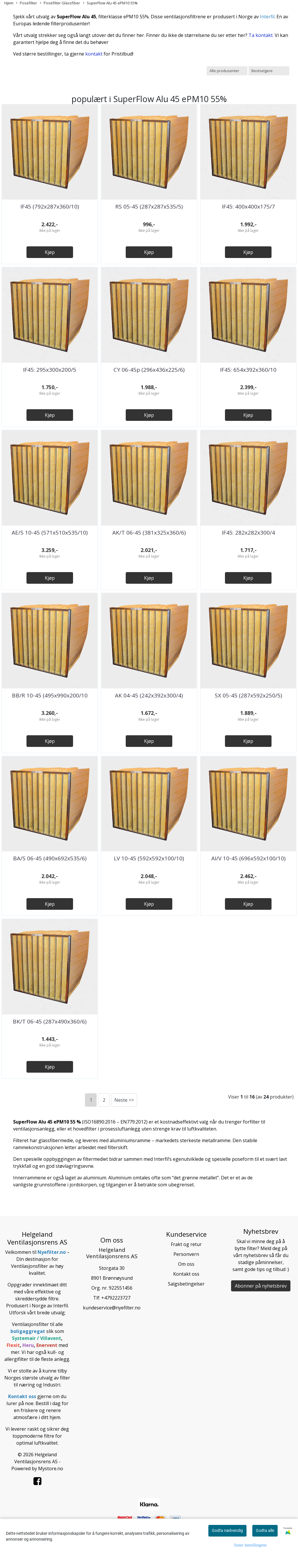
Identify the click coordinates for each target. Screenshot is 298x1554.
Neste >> (124, 1100)
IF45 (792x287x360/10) (49, 206)
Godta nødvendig (227, 1530)
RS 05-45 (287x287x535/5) (149, 206)
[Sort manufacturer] (227, 70)
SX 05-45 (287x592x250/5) (248, 695)
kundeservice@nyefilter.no (112, 1307)
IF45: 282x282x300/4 (248, 532)
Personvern (186, 1254)
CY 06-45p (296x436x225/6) (149, 369)
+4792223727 (115, 1298)
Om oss (186, 1264)
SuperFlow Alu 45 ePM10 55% (110, 3)
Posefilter (26, 3)
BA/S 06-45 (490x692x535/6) (49, 858)
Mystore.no (50, 1468)
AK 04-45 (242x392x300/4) (149, 695)
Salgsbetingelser (186, 1284)
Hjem (8, 3)
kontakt (93, 54)
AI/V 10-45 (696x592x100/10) (248, 858)
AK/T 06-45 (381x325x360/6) (149, 532)
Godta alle (265, 1530)
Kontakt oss (186, 1274)
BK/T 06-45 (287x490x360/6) (49, 1021)
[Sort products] (269, 70)
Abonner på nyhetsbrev (261, 1286)
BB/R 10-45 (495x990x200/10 (50, 695)
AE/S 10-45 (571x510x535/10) (50, 532)
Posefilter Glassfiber (60, 3)
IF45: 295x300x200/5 (49, 369)
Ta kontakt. (261, 35)
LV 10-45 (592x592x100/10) (149, 858)
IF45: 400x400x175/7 (248, 206)
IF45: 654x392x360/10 (248, 369)
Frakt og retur (186, 1244)
